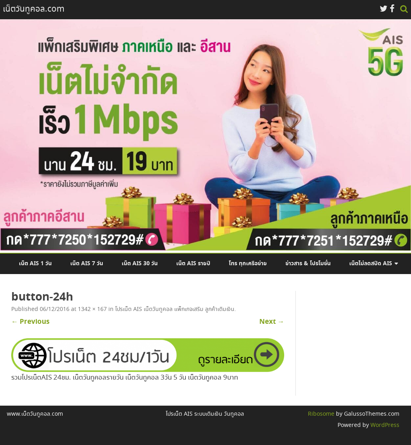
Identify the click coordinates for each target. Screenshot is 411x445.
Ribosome (321, 414)
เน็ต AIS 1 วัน (35, 263)
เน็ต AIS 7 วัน (86, 263)
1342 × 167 (92, 309)
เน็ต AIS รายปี (193, 263)
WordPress (384, 425)
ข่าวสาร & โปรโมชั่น (308, 263)
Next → (271, 322)
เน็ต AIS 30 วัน (140, 263)
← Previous (30, 322)
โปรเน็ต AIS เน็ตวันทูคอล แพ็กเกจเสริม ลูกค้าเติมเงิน (174, 309)
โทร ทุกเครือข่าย (248, 263)
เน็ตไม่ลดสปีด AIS (370, 263)
